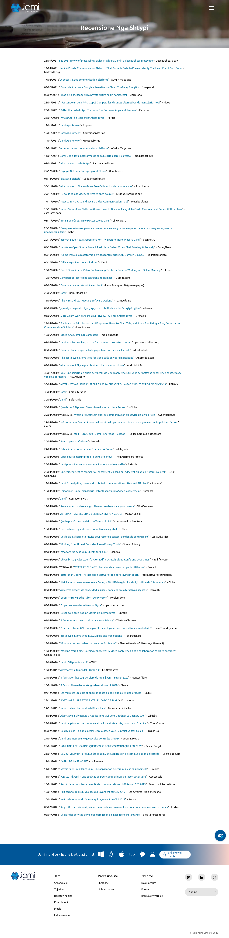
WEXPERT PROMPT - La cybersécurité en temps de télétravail (109, 567)
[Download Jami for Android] (142, 855)
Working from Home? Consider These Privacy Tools (90, 544)
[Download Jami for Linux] (111, 855)
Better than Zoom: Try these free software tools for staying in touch (99, 574)
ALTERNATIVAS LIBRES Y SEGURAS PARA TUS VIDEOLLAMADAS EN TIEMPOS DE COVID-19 (113, 384)
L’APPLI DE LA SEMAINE (73, 761)
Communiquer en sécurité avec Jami (81, 285)
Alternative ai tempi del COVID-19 (79, 670)
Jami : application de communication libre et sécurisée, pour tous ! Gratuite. (103, 723)
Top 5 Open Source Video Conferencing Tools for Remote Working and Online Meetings (110, 270)
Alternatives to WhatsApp (75, 163)
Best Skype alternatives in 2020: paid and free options (91, 635)
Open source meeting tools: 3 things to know (86, 456)
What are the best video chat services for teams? (88, 643)
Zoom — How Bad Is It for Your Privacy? (83, 597)
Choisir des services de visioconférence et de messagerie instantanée (100, 814)
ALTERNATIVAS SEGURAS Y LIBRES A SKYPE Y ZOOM (91, 513)
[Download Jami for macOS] (122, 855)
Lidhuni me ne (62, 915)
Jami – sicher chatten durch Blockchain (82, 708)
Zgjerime (59, 889)
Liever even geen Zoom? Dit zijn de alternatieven (87, 612)
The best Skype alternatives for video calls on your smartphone (96, 357)
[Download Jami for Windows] (101, 855)
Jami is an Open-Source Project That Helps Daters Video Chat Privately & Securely (107, 247)
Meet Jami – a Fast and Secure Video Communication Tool (94, 201)
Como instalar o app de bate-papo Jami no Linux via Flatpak (95, 350)
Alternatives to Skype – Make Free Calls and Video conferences (96, 186)
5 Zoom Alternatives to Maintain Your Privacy (86, 620)
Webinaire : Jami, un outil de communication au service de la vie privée (114, 414)
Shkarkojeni (61, 883)
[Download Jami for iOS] (132, 855)
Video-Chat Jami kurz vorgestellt (79, 334)
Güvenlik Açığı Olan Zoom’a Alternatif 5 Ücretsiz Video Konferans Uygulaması (105, 559)
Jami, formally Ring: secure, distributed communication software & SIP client (104, 483)
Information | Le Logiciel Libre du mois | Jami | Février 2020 (94, 677)
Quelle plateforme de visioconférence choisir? (86, 521)
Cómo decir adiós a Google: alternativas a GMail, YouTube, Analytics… (101, 87)
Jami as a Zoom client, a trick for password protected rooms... (96, 342)
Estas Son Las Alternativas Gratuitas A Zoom (86, 449)
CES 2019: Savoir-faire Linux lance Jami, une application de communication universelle (109, 753)
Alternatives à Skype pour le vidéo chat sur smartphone (92, 365)
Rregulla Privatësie (152, 895)
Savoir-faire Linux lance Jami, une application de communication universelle (103, 769)
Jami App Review (70, 125)
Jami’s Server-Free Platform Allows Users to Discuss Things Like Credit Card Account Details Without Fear (121, 209)
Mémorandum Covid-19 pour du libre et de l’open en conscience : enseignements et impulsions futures (119, 422)
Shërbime (103, 883)
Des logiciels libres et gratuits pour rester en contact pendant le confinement (104, 536)
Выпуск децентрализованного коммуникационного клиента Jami (100, 239)
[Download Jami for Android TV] (153, 855)
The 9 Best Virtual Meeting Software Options (86, 300)
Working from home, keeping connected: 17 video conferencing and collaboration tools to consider (117, 651)
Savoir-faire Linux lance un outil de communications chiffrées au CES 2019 (103, 784)
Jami (63, 293)
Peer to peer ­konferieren (74, 441)
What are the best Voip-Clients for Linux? (83, 551)
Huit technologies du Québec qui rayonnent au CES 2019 (92, 791)
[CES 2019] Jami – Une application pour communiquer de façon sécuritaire (103, 776)
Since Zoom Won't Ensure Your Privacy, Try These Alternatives (96, 315)
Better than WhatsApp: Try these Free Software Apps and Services (98, 110)
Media (57, 908)
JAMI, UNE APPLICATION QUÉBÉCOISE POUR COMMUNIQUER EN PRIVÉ (101, 746)
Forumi (145, 889)
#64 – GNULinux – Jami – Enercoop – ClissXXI (100, 433)
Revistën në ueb (63, 895)
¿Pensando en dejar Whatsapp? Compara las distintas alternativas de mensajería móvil (110, 102)
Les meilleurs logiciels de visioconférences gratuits (89, 529)
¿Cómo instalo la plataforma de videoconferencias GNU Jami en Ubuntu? (102, 254)
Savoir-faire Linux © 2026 (204, 933)
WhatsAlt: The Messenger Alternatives (82, 117)
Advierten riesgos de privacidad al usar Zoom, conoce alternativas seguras (103, 590)
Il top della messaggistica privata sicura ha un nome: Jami (93, 94)
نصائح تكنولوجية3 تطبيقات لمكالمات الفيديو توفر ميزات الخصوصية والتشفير (100, 308)
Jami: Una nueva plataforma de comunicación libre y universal (95, 155)
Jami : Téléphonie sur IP (73, 662)
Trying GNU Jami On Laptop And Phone (83, 171)
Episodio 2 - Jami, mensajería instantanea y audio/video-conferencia (100, 491)
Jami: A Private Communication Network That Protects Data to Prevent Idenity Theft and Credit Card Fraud (121, 68)
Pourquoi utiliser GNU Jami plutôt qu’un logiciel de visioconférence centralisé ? (105, 628)
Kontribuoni (61, 902)
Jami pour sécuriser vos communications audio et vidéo (92, 464)
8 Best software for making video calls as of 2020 (89, 685)
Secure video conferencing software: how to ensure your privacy (97, 506)
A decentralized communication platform (84, 79)
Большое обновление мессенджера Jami (85, 220)
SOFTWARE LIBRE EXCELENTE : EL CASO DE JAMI (89, 700)
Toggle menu (211, 8)
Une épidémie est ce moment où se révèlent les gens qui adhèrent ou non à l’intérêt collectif (112, 472)
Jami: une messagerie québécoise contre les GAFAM (89, 738)
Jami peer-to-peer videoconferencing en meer (86, 277)
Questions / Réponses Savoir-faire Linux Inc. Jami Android (93, 407)
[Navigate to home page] (25, 8)
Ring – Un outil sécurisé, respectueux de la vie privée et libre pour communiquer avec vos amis (114, 807)
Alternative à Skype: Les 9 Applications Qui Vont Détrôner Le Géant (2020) (102, 715)
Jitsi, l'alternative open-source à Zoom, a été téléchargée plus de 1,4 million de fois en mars (112, 582)
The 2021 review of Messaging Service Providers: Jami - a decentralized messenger (106, 60)
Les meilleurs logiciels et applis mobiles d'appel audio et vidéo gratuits (100, 692)
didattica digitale (70, 178)
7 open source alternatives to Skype (80, 605)
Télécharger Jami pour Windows (79, 262)
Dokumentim (148, 883)
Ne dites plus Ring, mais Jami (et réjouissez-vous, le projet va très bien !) (101, 730)
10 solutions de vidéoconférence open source (86, 193)
